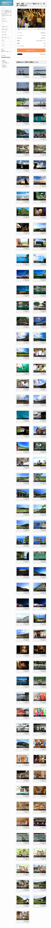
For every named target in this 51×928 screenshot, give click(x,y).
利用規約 (3, 60)
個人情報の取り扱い (5, 62)
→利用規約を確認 (42, 54)
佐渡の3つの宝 (4, 21)
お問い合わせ (4, 61)
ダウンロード (31, 50)
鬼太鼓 (9, 57)
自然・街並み (4, 34)
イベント (3, 42)
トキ (2, 23)
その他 (3, 45)
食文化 (3, 40)
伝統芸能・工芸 (4, 26)
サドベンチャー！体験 (3, 57)
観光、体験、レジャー (6, 37)
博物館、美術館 (4, 29)
